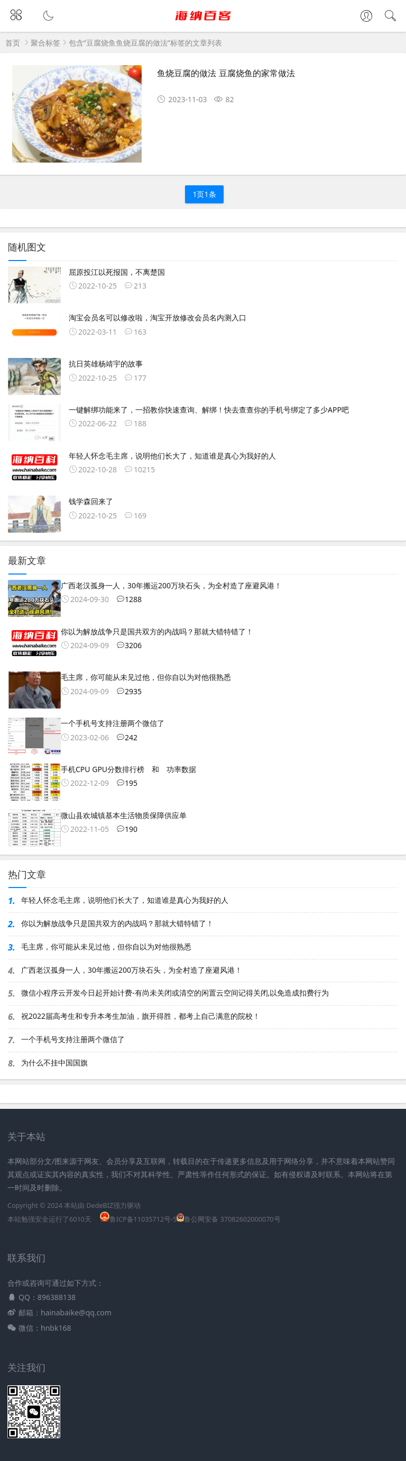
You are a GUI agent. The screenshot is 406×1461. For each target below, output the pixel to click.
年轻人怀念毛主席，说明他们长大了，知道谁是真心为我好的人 (124, 900)
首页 (12, 43)
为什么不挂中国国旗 (54, 1062)
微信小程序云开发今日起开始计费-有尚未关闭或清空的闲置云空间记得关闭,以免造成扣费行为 (175, 993)
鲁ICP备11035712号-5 (138, 1219)
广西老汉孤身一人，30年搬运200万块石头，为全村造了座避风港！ (131, 970)
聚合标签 (45, 43)
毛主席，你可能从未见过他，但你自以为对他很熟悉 (106, 947)
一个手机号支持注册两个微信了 (73, 1039)
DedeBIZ (99, 1205)
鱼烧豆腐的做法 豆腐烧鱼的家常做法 (225, 73)
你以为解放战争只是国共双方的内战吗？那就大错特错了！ (117, 923)
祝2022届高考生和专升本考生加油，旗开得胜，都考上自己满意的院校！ (140, 1016)
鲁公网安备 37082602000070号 (228, 1219)
